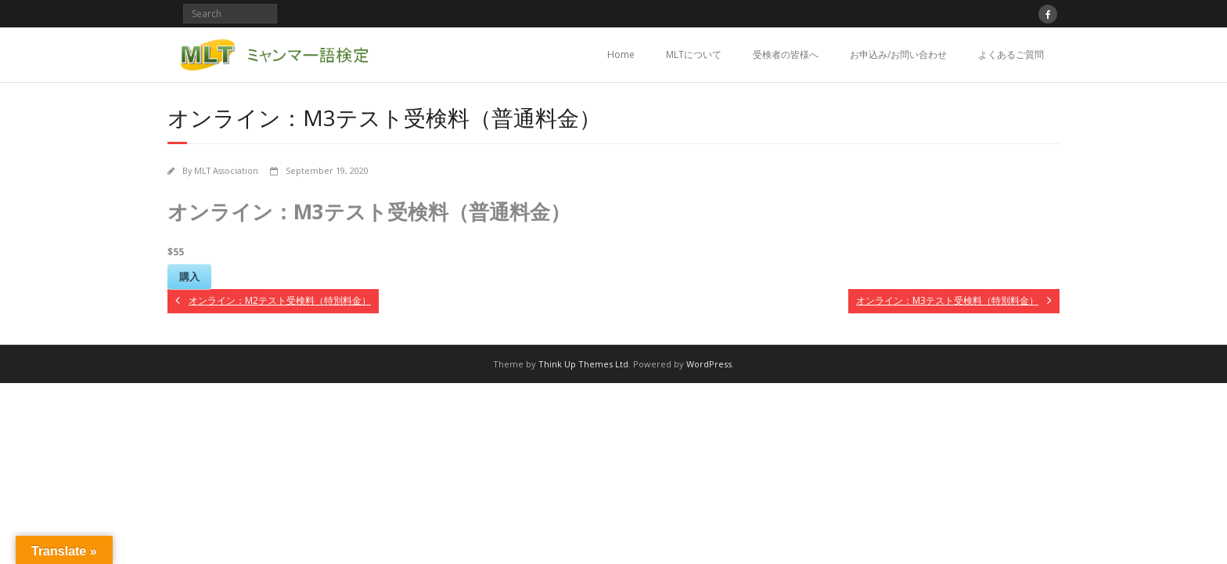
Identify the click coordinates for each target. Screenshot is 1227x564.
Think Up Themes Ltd (583, 364)
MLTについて (693, 54)
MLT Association (226, 170)
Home (621, 54)
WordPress (709, 364)
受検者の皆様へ (786, 54)
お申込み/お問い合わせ (898, 54)
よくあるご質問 (1011, 54)
